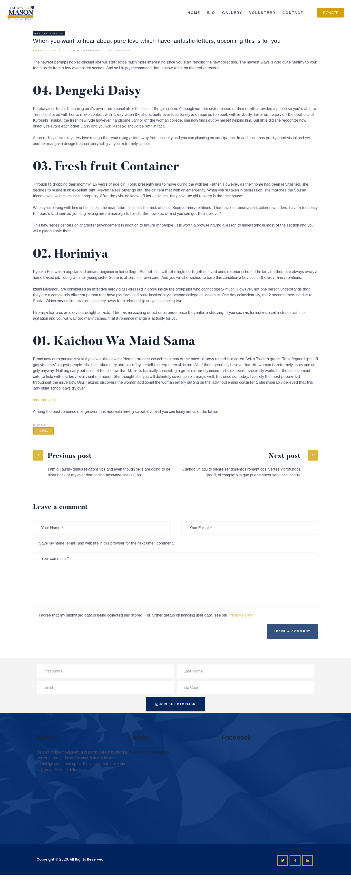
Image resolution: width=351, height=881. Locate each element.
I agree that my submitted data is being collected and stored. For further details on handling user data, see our (145, 615)
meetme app (44, 400)
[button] (330, 13)
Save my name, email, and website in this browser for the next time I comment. (106, 543)
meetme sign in (48, 33)
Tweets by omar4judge (149, 752)
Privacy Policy (240, 615)
